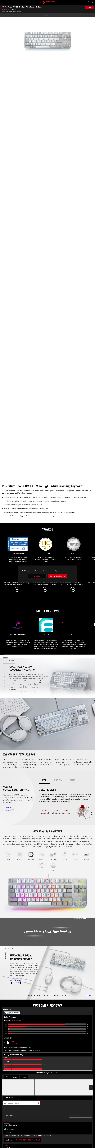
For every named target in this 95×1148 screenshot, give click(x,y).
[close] (74, 568)
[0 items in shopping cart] (92, 2)
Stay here (37, 576)
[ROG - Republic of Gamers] (47, 2)
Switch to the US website (57, 576)
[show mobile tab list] (47, 15)
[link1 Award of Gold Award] (45, 549)
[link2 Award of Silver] (73, 548)
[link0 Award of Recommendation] (17, 549)
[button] (2, 2)
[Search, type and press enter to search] (89, 2)
